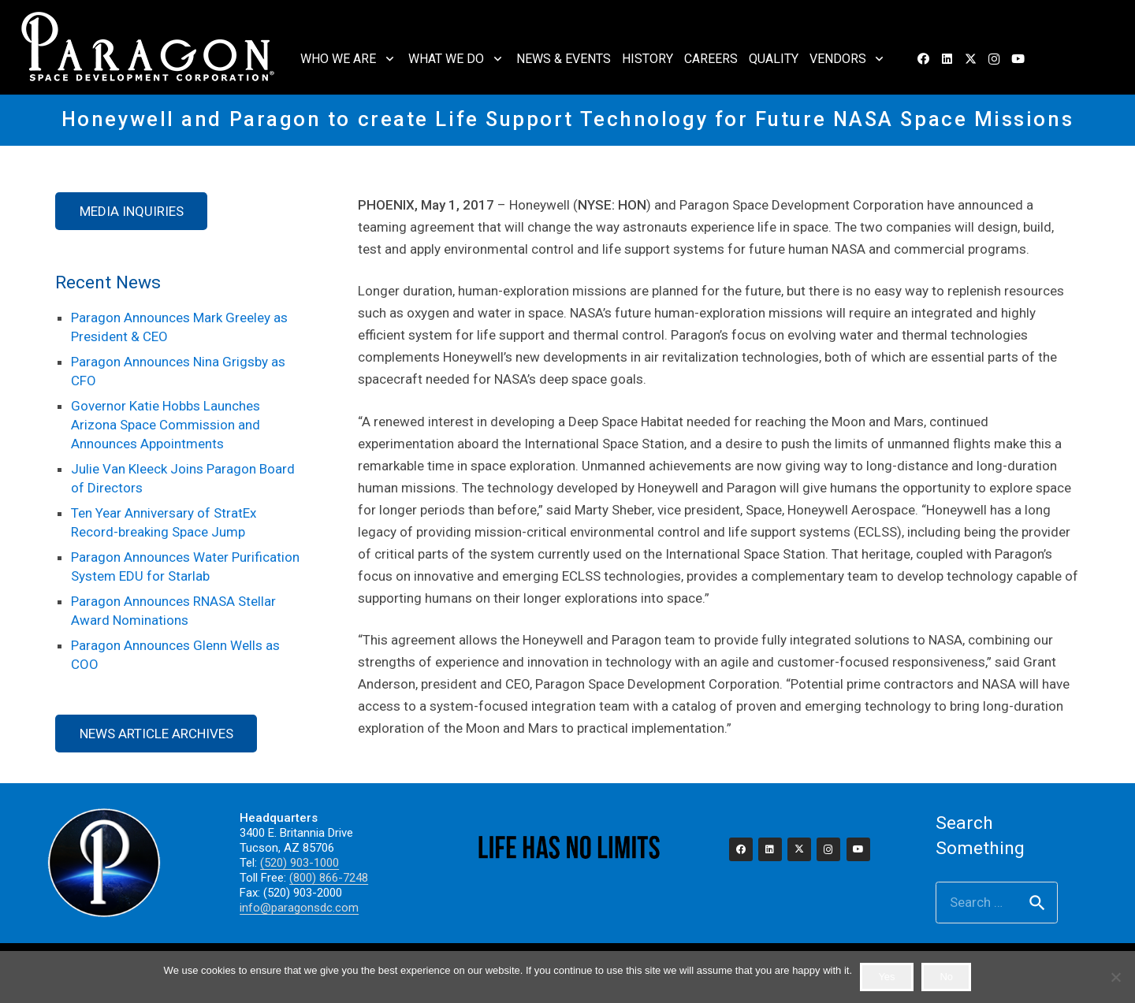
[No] (1115, 977)
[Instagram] (994, 59)
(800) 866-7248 (328, 878)
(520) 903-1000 (299, 863)
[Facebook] (923, 59)
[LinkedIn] (946, 59)
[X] (970, 59)
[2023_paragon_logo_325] (148, 47)
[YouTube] (1017, 59)
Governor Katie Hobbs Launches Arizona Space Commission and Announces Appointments (165, 424)
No (946, 977)
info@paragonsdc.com (299, 908)
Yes (886, 977)
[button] (386, 59)
